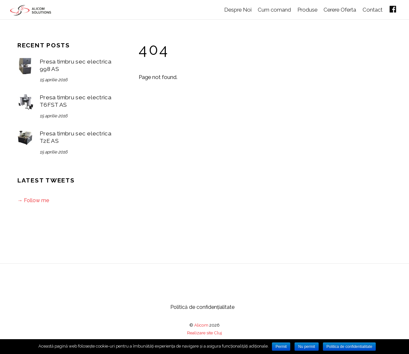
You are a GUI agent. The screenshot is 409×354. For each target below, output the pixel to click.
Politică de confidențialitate (202, 307)
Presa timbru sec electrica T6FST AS (75, 101)
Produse (303, 9)
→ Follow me (33, 200)
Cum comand (268, 9)
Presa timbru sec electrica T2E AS (75, 137)
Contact (371, 9)
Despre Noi (230, 9)
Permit (281, 346)
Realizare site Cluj (204, 332)
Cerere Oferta (336, 9)
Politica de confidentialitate (349, 346)
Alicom (201, 324)
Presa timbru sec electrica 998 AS (75, 65)
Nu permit (306, 346)
